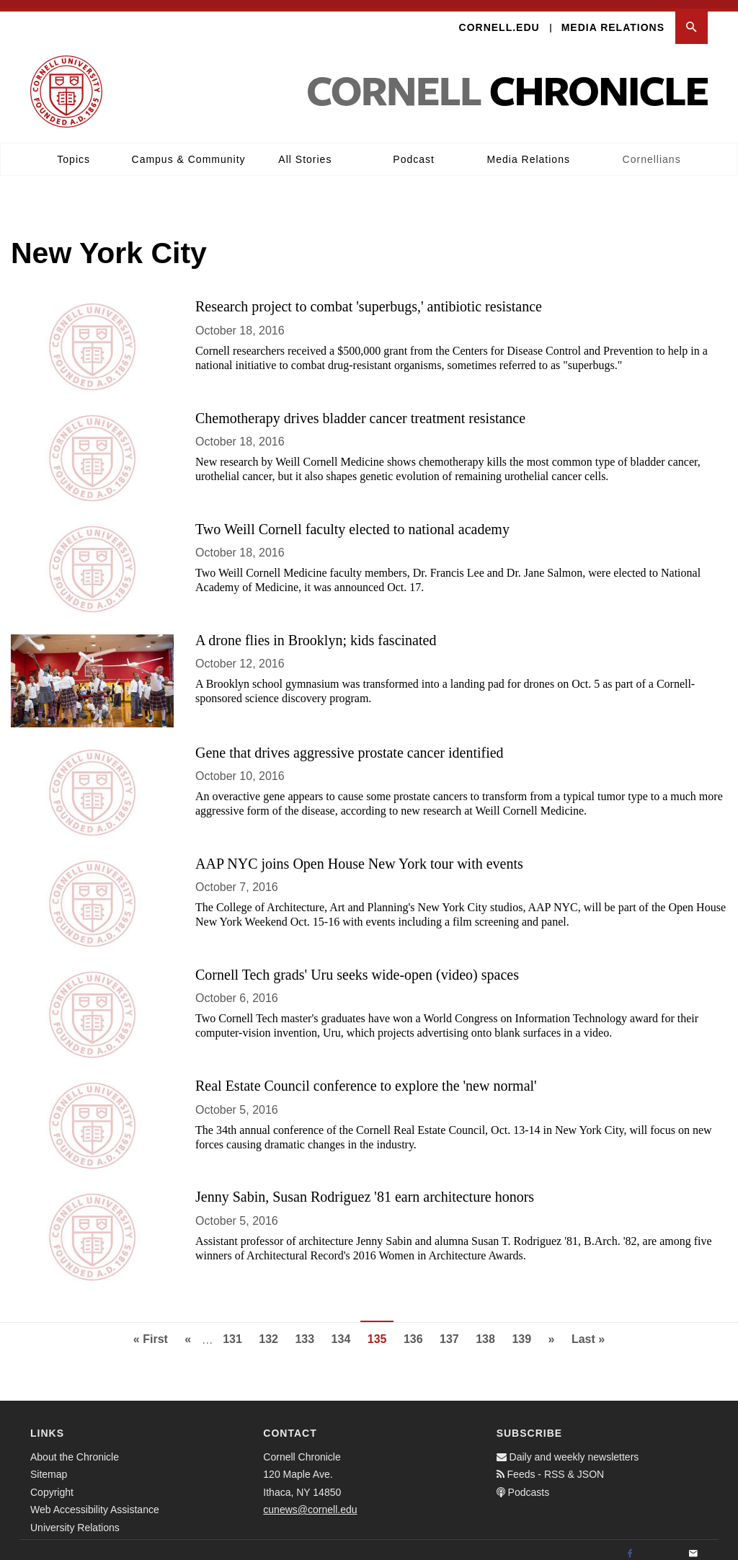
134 (345, 1329)
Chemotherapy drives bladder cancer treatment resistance (360, 409)
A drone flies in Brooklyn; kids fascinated (315, 631)
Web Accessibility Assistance (94, 1501)
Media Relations (612, 19)
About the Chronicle (74, 1448)
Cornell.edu (499, 19)
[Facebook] (629, 1545)
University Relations (75, 1519)
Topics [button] (73, 150)
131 (236, 1329)
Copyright (52, 1483)
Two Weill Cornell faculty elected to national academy (352, 520)
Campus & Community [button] (189, 150)
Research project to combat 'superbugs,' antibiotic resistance (368, 298)
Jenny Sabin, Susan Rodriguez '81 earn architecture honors (364, 1189)
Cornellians (652, 150)
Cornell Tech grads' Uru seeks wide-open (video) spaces (357, 966)
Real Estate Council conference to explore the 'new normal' (366, 1077)
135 (381, 1334)
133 (308, 1329)
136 (417, 1329)
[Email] (693, 1545)
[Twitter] (661, 1545)
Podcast (414, 150)
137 (453, 1329)
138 (489, 1329)
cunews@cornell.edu (310, 1501)
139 (525, 1329)
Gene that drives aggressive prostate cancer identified (349, 744)
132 (272, 1329)
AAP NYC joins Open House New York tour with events (359, 855)
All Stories (305, 150)
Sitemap (48, 1465)
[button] (691, 19)
